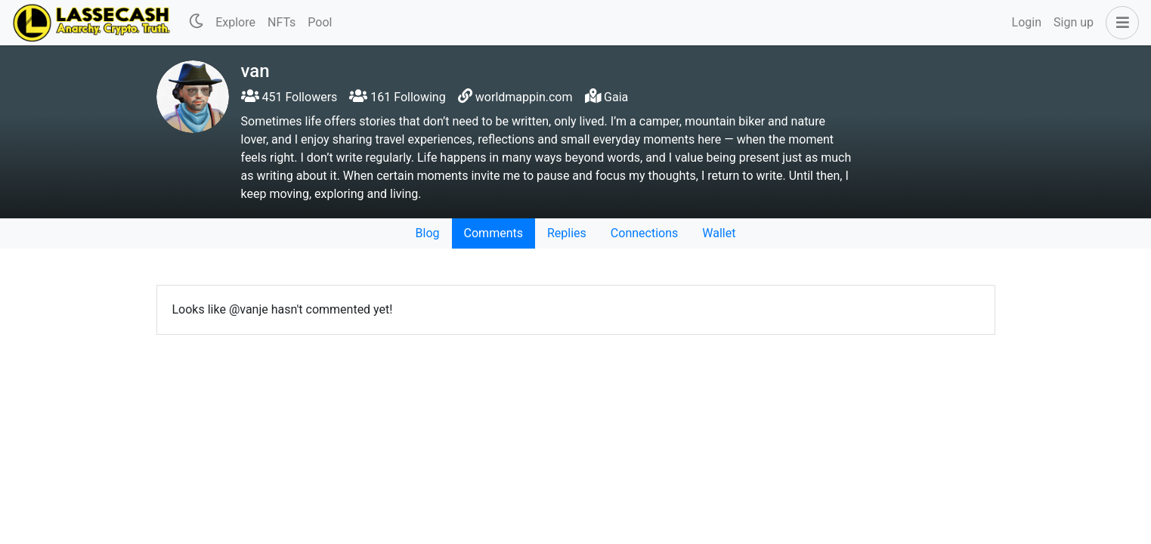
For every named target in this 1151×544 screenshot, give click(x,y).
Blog (428, 233)
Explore (235, 22)
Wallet (718, 233)
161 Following (397, 97)
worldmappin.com (524, 97)
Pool (320, 22)
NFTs (281, 22)
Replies (566, 233)
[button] (1119, 22)
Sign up (1074, 22)
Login (1026, 22)
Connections (644, 233)
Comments (493, 233)
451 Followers (289, 97)
